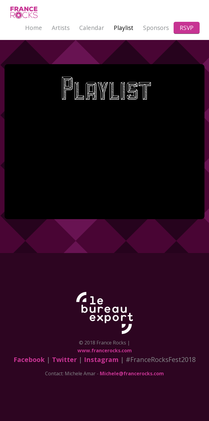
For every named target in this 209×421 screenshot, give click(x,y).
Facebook (29, 359)
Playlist (123, 28)
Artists (61, 28)
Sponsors (156, 28)
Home (33, 28)
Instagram (101, 359)
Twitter (64, 359)
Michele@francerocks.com (132, 373)
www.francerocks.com (104, 350)
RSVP (187, 28)
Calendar (91, 28)
